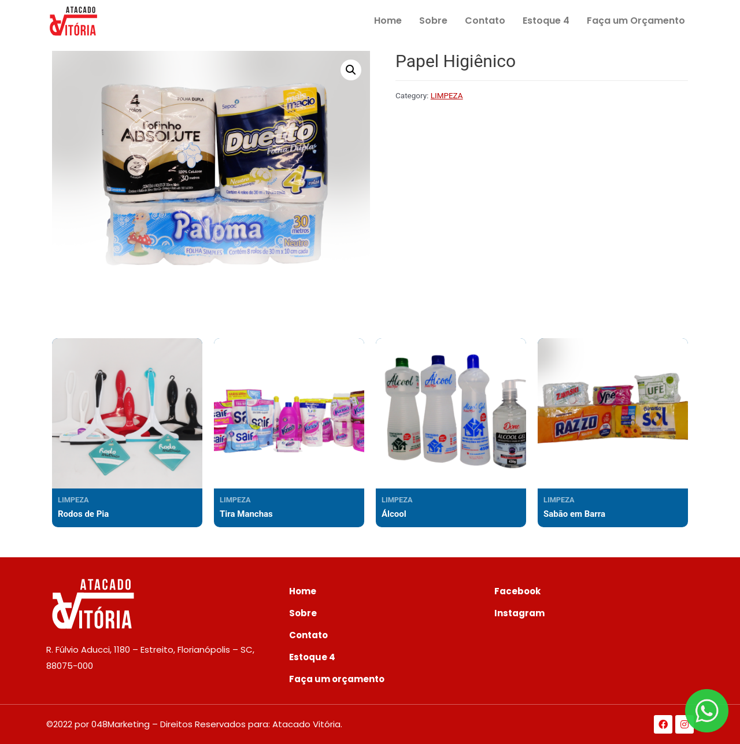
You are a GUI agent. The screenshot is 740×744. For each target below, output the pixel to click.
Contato (485, 20)
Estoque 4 (546, 20)
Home (388, 20)
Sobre (433, 20)
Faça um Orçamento (636, 20)
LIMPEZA (447, 95)
